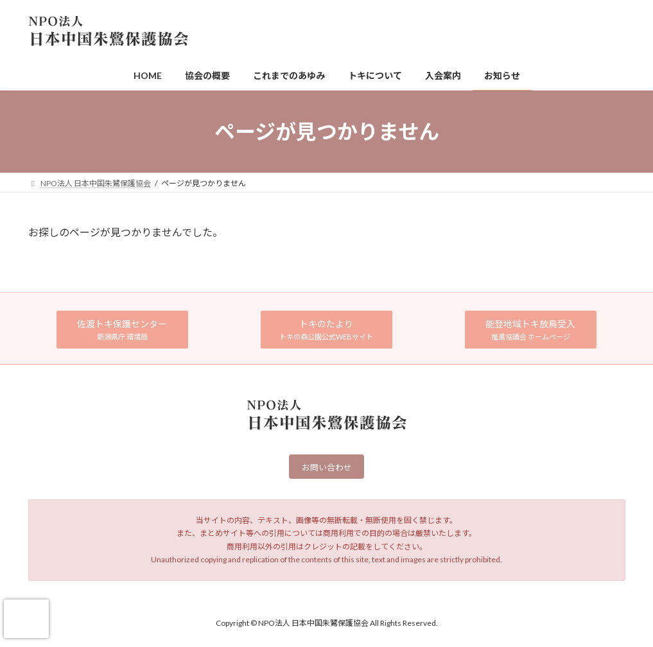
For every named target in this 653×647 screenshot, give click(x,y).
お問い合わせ (327, 468)
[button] (123, 330)
